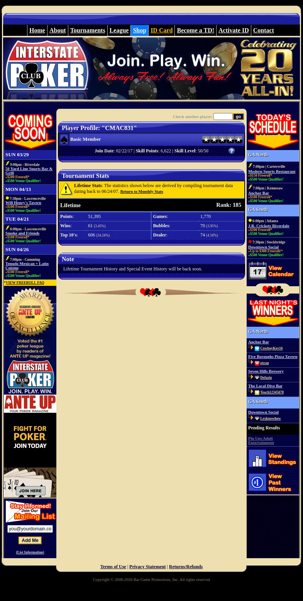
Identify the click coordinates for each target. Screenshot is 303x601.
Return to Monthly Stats (141, 191)
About (57, 30)
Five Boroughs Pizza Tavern (272, 357)
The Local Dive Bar (265, 386)
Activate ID (233, 30)
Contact (263, 30)
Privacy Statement (147, 566)
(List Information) (30, 552)
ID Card (162, 30)
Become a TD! (195, 30)
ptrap (264, 363)
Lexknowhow (270, 418)
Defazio (266, 378)
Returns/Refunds (186, 566)
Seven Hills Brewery (266, 371)
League (119, 30)
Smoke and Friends (22, 233)
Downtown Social (263, 247)
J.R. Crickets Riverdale (268, 226)
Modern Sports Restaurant (272, 171)
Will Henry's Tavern (23, 203)
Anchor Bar (258, 193)
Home (37, 30)
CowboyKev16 (271, 348)
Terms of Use (113, 566)
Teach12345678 (272, 392)
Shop (139, 30)
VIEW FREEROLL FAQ (25, 283)
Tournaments (87, 30)
